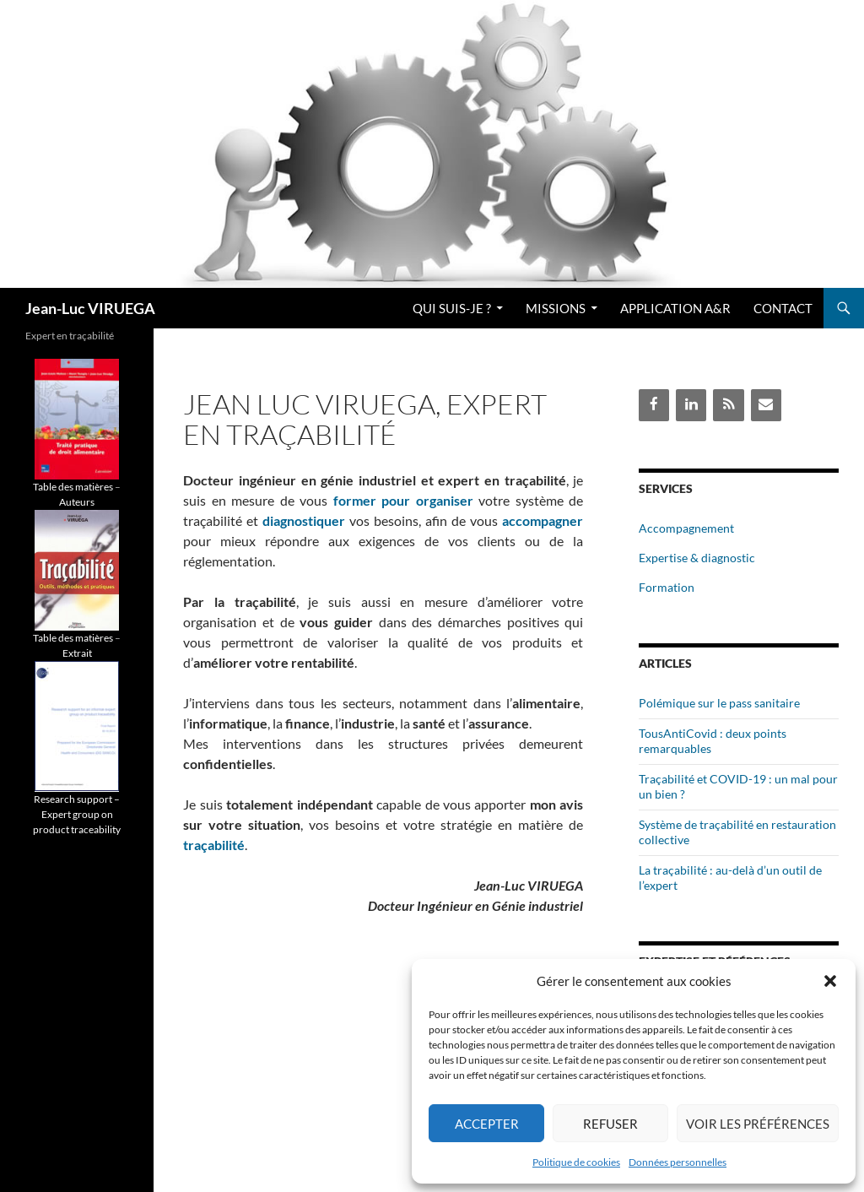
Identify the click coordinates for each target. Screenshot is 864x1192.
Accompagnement (686, 528)
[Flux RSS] (728, 404)
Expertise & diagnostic (697, 557)
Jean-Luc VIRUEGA (90, 308)
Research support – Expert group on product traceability (77, 814)
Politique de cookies (576, 1162)
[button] (830, 981)
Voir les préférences (757, 1123)
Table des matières (73, 486)
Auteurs (76, 502)
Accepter (487, 1123)
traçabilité (214, 845)
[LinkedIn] (691, 404)
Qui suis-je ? (452, 308)
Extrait (77, 653)
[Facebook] (654, 404)
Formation (666, 587)
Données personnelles (677, 1162)
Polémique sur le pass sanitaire (719, 703)
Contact (783, 308)
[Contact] (766, 404)
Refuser (610, 1123)
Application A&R (675, 308)
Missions (556, 308)
